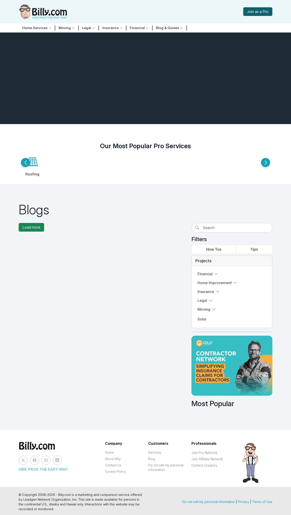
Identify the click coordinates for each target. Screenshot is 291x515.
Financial (208, 274)
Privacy (243, 502)
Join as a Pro (257, 11)
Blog (151, 459)
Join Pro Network (204, 453)
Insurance (209, 291)
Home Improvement (217, 282)
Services (154, 452)
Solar (202, 319)
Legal (205, 300)
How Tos (213, 249)
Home (109, 452)
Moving (207, 309)
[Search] (237, 227)
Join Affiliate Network (207, 459)
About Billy (113, 459)
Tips (254, 249)
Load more (31, 227)
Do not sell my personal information (165, 467)
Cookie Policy (115, 471)
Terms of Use (262, 502)
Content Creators (204, 465)
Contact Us (113, 465)
